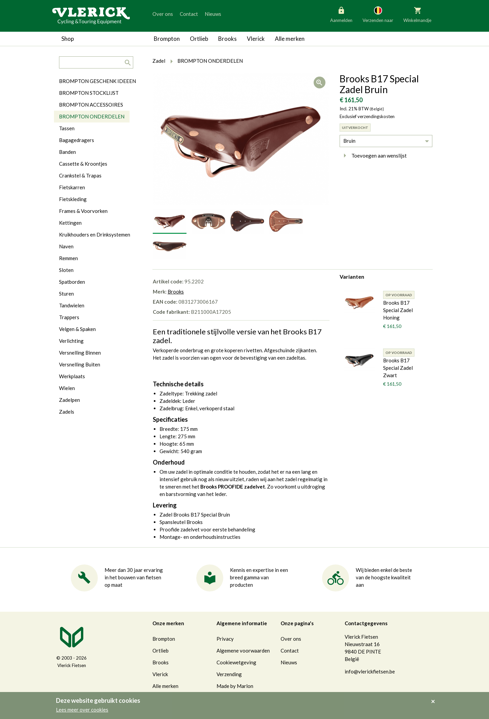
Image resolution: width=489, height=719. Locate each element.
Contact (189, 14)
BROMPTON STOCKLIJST (89, 93)
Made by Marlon (235, 686)
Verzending (229, 674)
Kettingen (70, 223)
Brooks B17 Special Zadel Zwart (398, 367)
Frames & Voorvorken (83, 211)
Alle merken (290, 38)
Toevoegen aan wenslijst (373, 155)
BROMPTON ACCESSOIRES (91, 105)
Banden (67, 152)
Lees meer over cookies (82, 710)
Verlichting (71, 341)
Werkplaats (72, 376)
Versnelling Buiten (79, 364)
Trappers (69, 317)
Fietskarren (72, 187)
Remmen (68, 258)
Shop (67, 38)
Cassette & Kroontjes (83, 164)
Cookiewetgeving (236, 662)
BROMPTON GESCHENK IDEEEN (97, 81)
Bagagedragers (76, 140)
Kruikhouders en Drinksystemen (94, 234)
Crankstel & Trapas (80, 175)
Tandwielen (71, 305)
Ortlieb (199, 38)
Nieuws (213, 14)
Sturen (66, 294)
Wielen (67, 388)
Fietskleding (73, 199)
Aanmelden (341, 14)
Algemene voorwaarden (243, 650)
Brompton (167, 38)
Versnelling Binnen (80, 353)
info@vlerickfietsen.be (370, 671)
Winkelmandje (417, 14)
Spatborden (72, 282)
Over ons (162, 14)
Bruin (349, 141)
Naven (66, 246)
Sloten (66, 270)
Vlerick (256, 38)
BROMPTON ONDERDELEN (91, 116)
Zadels (66, 412)
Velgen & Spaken (77, 329)
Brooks (227, 38)
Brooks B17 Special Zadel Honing (398, 310)
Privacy (225, 639)
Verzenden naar (378, 14)
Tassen (67, 128)
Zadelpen (69, 400)
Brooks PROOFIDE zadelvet (232, 486)
